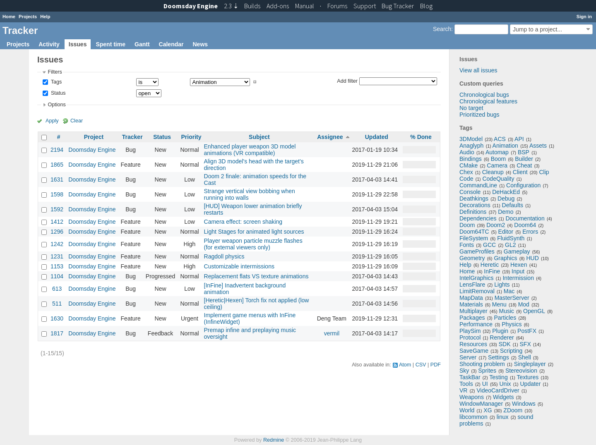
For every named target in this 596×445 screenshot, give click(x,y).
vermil (331, 333)
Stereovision (521, 370)
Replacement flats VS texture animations (256, 276)
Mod (523, 304)
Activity (49, 44)
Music (506, 311)
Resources (473, 344)
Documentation (525, 218)
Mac (509, 291)
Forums (337, 6)
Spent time (110, 44)
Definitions (472, 211)
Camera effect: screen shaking (243, 221)
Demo (505, 211)
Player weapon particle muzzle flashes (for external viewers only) (253, 244)
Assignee (330, 137)
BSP (523, 152)
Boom (498, 159)
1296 (56, 231)
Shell (524, 357)
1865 (56, 164)
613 (57, 288)
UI (485, 383)
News (200, 44)
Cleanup (493, 172)
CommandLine (478, 185)
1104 (56, 276)
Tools (466, 383)
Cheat (524, 165)
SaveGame (473, 350)
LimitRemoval (477, 291)
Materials (471, 304)
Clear (76, 121)
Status (57, 93)
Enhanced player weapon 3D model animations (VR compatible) (250, 149)
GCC (489, 245)
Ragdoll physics (224, 256)
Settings (498, 357)
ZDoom (512, 410)
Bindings (470, 159)
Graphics (505, 258)
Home (8, 16)
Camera (497, 165)
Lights (501, 284)
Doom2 (495, 225)
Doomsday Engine (91, 149)
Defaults (512, 205)
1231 (56, 256)
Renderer (502, 337)
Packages (472, 317)
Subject (259, 137)
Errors (530, 231)
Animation (505, 145)
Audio (466, 152)
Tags (55, 82)
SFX (525, 344)
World (466, 410)
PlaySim (470, 331)
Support (364, 6)
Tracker (132, 137)
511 (57, 303)
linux (503, 417)
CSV (421, 365)
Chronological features (488, 101)
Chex (466, 172)
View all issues (478, 70)
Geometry (472, 258)
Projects (28, 16)
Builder (524, 159)
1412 (56, 221)
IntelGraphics (476, 278)
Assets (538, 145)
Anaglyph (471, 145)
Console (470, 192)
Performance (476, 324)
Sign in (584, 16)
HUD (532, 258)
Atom (405, 365)
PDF (435, 365)
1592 (56, 209)
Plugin (500, 331)
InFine (492, 271)
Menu (499, 304)
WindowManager (481, 403)
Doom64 (525, 225)
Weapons (471, 397)
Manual (304, 6)
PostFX (526, 331)
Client (520, 172)
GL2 (510, 245)
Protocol (470, 337)
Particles (505, 317)
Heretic (490, 264)
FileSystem (473, 238)
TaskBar (470, 377)
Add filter (347, 81)
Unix (505, 383)
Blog (426, 6)
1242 (56, 244)
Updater (530, 383)
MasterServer (512, 297)
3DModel (471, 139)
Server (467, 357)
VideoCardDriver (497, 390)
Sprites (487, 370)
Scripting (511, 350)
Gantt (142, 44)
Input (518, 271)
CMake (468, 165)
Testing (498, 377)
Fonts (466, 245)
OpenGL (534, 311)
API (519, 139)
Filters (55, 72)
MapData (471, 297)
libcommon (473, 417)
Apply (52, 121)
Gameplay (517, 251)
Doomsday (190, 6)
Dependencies (478, 218)
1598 (56, 194)
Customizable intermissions (239, 266)
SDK (505, 344)
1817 (56, 333)
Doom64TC (474, 231)
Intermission (518, 278)
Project (93, 137)
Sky (464, 370)
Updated (376, 137)
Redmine (273, 440)
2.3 (231, 6)
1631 (56, 179)
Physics (512, 324)
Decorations (474, 205)
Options (56, 105)
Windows (524, 403)
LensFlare (472, 284)
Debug (505, 198)
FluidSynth (510, 238)
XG (487, 410)
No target (471, 108)
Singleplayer (530, 364)
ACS (500, 139)
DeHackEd (506, 192)
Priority (191, 137)
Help (45, 16)
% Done (420, 137)
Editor (506, 231)
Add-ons (278, 6)
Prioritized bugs (479, 114)
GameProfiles (477, 251)
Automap (497, 152)
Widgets (503, 397)
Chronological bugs (484, 94)
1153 (56, 266)
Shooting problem (482, 364)
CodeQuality (498, 178)
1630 (56, 318)
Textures (527, 377)
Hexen (518, 264)
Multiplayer (473, 311)
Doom (467, 225)
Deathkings (473, 198)
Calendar (171, 44)
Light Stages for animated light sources (254, 231)
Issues (78, 44)
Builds (252, 6)
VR (463, 390)
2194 (56, 149)
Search (442, 29)
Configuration (523, 185)
